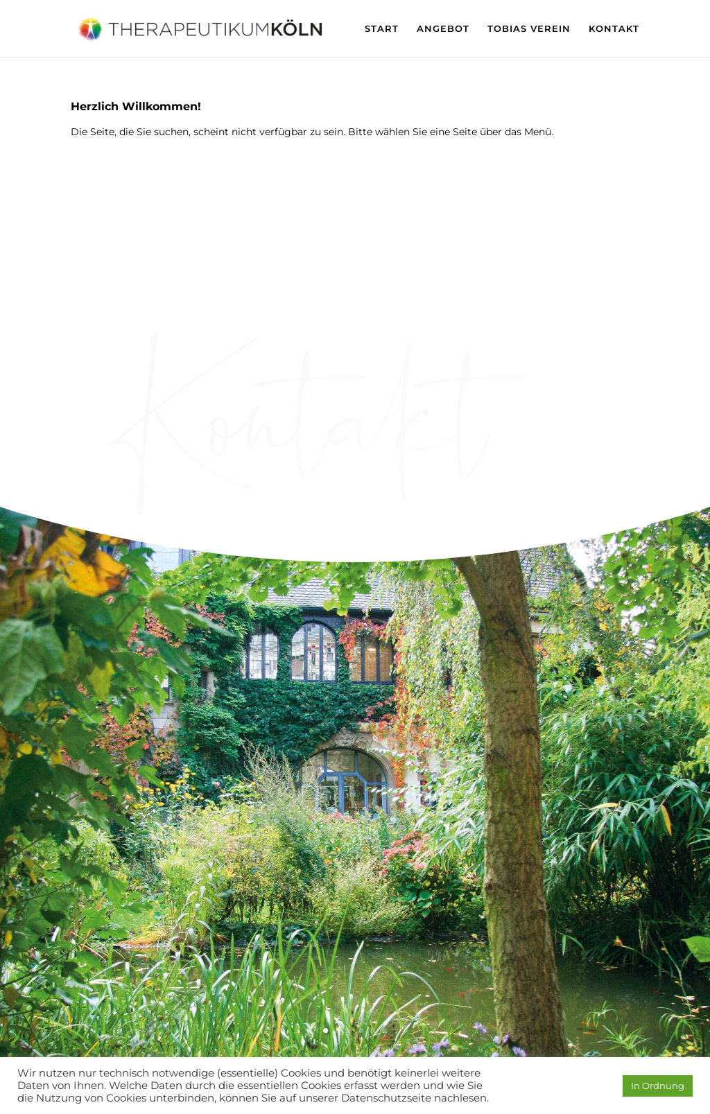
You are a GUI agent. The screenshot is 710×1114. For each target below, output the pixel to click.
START (382, 29)
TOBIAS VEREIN (529, 29)
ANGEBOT (443, 29)
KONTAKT (614, 29)
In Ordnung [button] (657, 1085)
